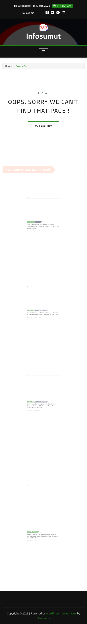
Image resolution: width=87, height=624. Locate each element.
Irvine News (69, 613)
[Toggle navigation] (43, 51)
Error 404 (21, 66)
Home (8, 66)
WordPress (53, 613)
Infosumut (43, 36)
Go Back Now (43, 125)
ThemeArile (44, 618)
